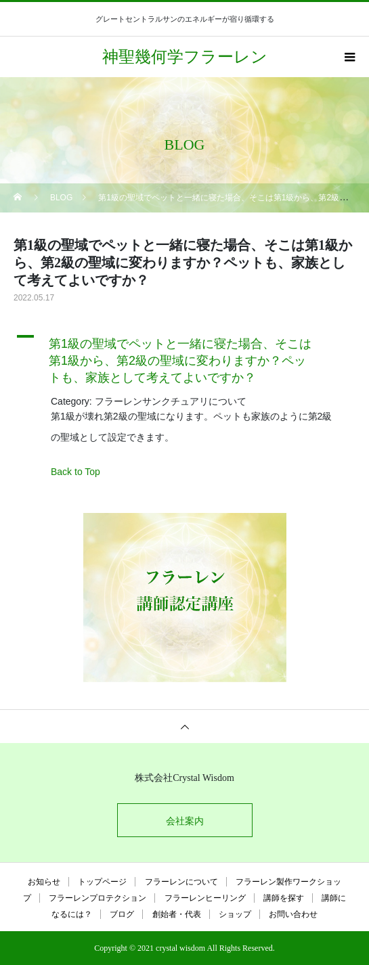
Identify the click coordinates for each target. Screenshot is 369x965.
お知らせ (44, 882)
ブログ (122, 914)
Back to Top (75, 471)
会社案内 (185, 820)
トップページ (102, 882)
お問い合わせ (293, 914)
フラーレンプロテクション (97, 898)
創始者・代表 (176, 914)
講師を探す (283, 898)
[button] (184, 358)
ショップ (235, 914)
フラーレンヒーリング (205, 898)
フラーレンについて (181, 882)
